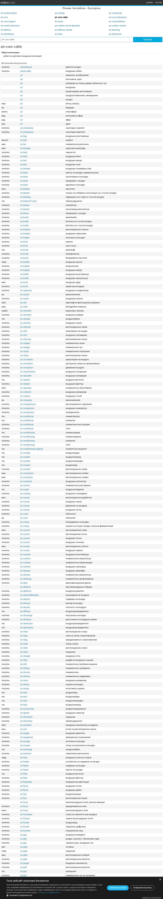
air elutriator (26, 725)
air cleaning (25, 388)
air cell (23, 302)
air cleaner (25, 380)
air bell (23, 160)
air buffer (24, 274)
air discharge (26, 615)
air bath (23, 152)
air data (23, 583)
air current (25, 530)
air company (26, 400)
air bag (23, 136)
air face (23, 757)
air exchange (26, 749)
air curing (24, 522)
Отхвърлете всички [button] (142, 888)
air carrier (24, 294)
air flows (24, 786)
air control (25, 485)
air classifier (26, 375)
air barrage (25, 148)
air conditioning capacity (31, 449)
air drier (23, 660)
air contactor (26, 481)
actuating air (26, 67)
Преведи (147, 39)
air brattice (25, 229)
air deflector (25, 591)
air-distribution (7, 34)
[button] (55, 895)
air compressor (27, 408)
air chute (24, 355)
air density (25, 607)
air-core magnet (8, 21)
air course (25, 497)
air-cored (59, 21)
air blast (24, 172)
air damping (25, 579)
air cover (24, 514)
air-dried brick (115, 34)
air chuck (24, 351)
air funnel (24, 822)
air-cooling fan (115, 13)
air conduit (25, 453)
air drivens (25, 672)
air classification (28, 371)
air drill (23, 664)
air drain (24, 644)
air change (25, 319)
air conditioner (27, 416)
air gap (23, 834)
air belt (23, 164)
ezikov (8, 2)
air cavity (24, 298)
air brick (24, 241)
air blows (24, 213)
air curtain (25, 546)
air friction (25, 818)
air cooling (25, 493)
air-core (4, 17)
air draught (25, 656)
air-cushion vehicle (117, 25)
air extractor (25, 753)
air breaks (25, 237)
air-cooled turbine (9, 13)
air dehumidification (29, 595)
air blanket (25, 168)
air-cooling (60, 13)
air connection (27, 473)
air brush (24, 250)
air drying (24, 684)
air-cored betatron (117, 21)
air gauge (24, 863)
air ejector (25, 713)
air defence (25, 587)
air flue (23, 794)
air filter (23, 774)
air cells (24, 306)
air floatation (26, 782)
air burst (24, 282)
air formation (26, 814)
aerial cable (25, 71)
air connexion (26, 477)
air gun (23, 871)
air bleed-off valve (28, 201)
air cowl (24, 518)
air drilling (25, 668)
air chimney (25, 339)
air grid (23, 867)
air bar (23, 144)
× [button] (160, 880)
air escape (25, 741)
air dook (24, 631)
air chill (23, 331)
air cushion (25, 554)
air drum (24, 680)
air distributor (26, 623)
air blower (25, 205)
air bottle (24, 221)
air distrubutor (26, 627)
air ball (23, 140)
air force (24, 802)
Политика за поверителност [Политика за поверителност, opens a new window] (49, 892)
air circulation (26, 359)
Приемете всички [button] (118, 888)
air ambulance (27, 128)
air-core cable (61, 17)
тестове (158, 2)
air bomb (24, 217)
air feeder (24, 761)
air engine (25, 733)
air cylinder (25, 566)
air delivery (25, 599)
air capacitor (26, 290)
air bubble (25, 262)
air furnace (25, 830)
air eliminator (26, 717)
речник (150, 2)
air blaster (25, 189)
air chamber (25, 310)
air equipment (26, 737)
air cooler (24, 489)
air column (25, 396)
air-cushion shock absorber (67, 25)
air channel (25, 323)
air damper (25, 570)
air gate (23, 847)
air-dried (58, 34)
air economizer (27, 709)
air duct (23, 692)
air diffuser (25, 611)
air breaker (25, 233)
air (21, 75)
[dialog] (81, 888)
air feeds (24, 765)
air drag (23, 635)
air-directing (114, 30)
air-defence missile (63, 30)
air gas (23, 839)
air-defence (6, 30)
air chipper (25, 343)
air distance (25, 619)
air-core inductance (118, 17)
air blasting (25, 197)
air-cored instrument (10, 25)
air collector (25, 392)
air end (23, 729)
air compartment (28, 404)
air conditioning (27, 432)
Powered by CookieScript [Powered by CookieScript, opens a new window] (151, 898)
